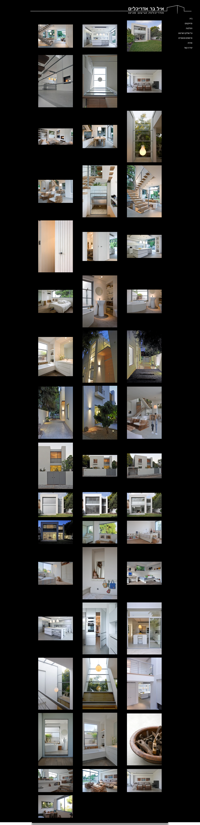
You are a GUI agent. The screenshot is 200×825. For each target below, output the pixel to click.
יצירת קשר (188, 47)
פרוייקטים (188, 23)
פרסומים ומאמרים (185, 38)
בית (190, 18)
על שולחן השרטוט (185, 33)
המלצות (189, 28)
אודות (190, 42)
